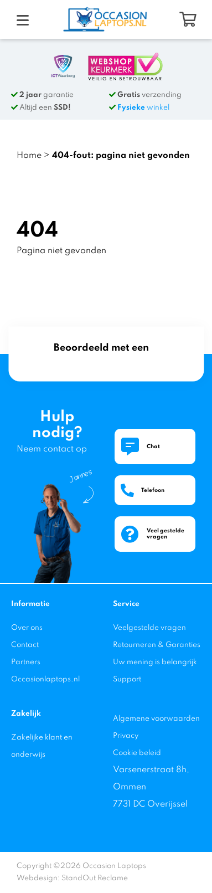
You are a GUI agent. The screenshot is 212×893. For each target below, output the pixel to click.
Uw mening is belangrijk (155, 662)
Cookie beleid (137, 753)
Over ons (27, 628)
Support (127, 679)
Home (29, 155)
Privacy (125, 736)
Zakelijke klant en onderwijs (42, 746)
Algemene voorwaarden (156, 718)
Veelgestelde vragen (149, 628)
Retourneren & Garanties (156, 645)
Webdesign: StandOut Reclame (72, 878)
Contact (25, 645)
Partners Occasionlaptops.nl (45, 671)
